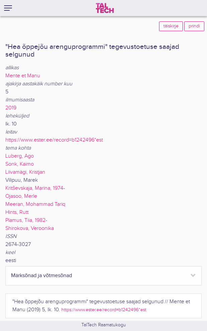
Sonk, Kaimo (19, 164)
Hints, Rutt (16, 212)
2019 (10, 108)
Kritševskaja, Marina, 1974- (35, 188)
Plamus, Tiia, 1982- (26, 220)
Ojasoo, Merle (21, 196)
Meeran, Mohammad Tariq (35, 204)
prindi (194, 26)
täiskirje (171, 26)
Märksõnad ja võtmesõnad (41, 275)
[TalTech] (104, 8)
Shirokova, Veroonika (29, 228)
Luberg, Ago (19, 156)
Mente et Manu (22, 76)
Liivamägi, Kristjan (25, 172)
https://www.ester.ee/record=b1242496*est (54, 140)
